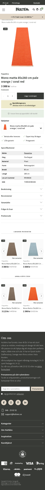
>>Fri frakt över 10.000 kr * (22, 17)
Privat (5, 3)
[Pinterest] (18, 402)
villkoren (20, 394)
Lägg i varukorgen (30, 96)
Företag (16, 3)
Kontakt (36, 3)
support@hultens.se (13, 414)
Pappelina (5, 74)
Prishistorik (5, 90)
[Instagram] (11, 402)
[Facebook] (3, 402)
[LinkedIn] (25, 402)
